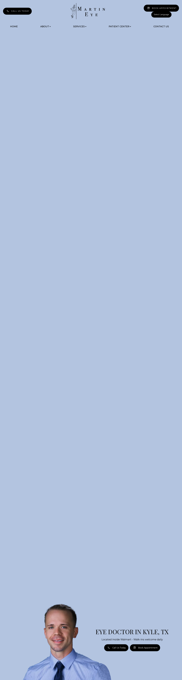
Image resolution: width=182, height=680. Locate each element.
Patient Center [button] (120, 26)
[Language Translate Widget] (161, 15)
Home (14, 26)
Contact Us (161, 26)
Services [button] (79, 26)
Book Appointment (164, 8)
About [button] (45, 26)
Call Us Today (20, 11)
